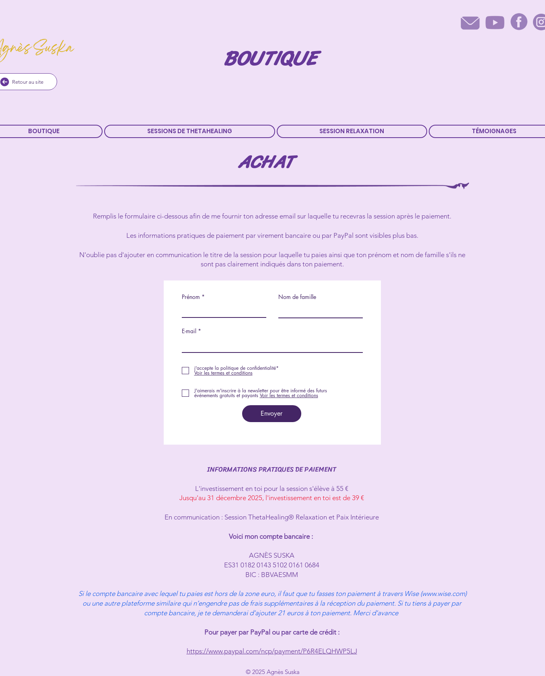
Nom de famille (297, 297)
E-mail (189, 331)
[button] (189, 131)
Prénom (191, 297)
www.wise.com (443, 593)
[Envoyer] (271, 413)
